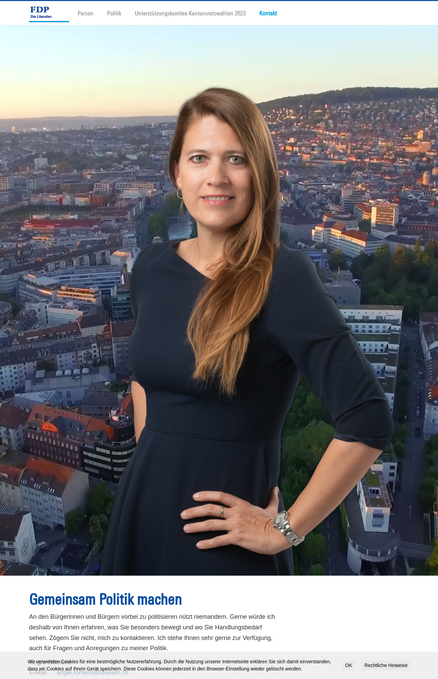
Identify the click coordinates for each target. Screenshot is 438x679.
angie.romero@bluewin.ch (92, 662)
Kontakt (268, 13)
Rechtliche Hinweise (386, 665)
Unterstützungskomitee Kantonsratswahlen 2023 (190, 13)
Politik (114, 13)
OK (348, 665)
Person (85, 13)
